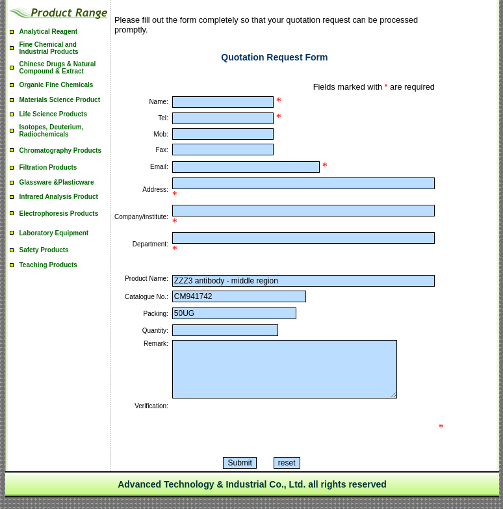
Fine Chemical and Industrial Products (49, 48)
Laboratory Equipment (54, 233)
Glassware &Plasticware (56, 182)
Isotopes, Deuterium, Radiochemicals (51, 131)
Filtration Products (48, 167)
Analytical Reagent (48, 31)
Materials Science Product (60, 99)
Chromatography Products (60, 150)
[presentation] (271, 439)
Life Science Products (53, 114)
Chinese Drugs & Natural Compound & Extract (57, 67)
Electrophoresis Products (59, 213)
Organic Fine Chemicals (56, 84)
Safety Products (44, 250)
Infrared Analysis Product (58, 196)
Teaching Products (48, 264)
